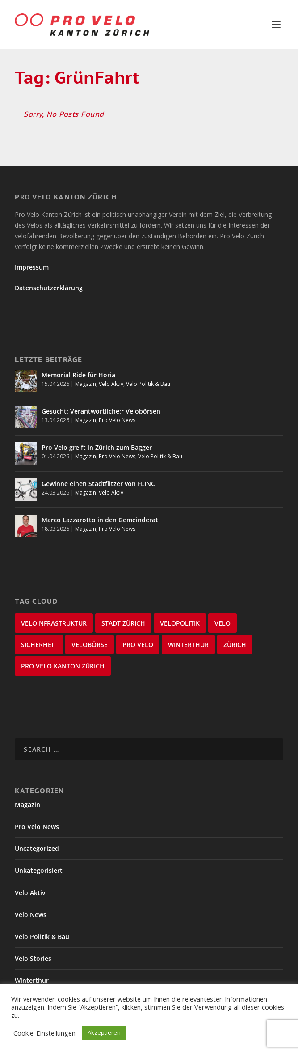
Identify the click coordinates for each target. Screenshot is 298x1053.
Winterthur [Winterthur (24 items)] (188, 644)
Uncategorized (37, 848)
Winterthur (32, 980)
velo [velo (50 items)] (222, 623)
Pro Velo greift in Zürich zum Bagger (97, 447)
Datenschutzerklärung (49, 287)
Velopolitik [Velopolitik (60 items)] (180, 623)
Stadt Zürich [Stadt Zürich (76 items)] (123, 623)
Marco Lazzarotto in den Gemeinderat (100, 520)
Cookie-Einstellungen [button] (44, 1033)
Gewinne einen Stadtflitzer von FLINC (98, 483)
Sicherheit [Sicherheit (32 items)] (39, 644)
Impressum (32, 267)
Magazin (85, 384)
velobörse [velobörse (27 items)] (89, 644)
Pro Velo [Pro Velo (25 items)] (137, 644)
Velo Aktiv (111, 384)
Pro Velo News (117, 420)
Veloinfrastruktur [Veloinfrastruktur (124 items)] (54, 623)
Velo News (30, 914)
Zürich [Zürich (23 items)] (234, 644)
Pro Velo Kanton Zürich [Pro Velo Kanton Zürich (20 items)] (63, 666)
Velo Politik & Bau (148, 384)
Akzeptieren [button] (104, 1032)
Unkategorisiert (39, 870)
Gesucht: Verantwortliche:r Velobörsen (101, 411)
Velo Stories (33, 958)
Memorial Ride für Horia (78, 375)
